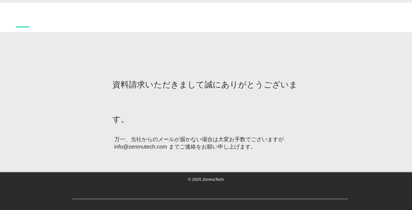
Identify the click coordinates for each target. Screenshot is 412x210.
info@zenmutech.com (140, 147)
